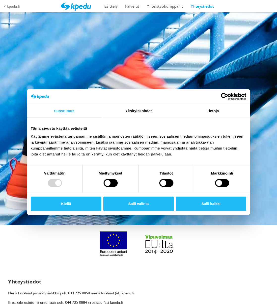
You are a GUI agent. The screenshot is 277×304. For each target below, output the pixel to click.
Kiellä (66, 204)
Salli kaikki (211, 204)
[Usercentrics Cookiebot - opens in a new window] (224, 96)
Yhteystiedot (202, 6)
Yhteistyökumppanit (165, 6)
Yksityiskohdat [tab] (138, 111)
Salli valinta (138, 204)
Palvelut (132, 6)
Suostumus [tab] (64, 111)
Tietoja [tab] (213, 111)
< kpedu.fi (12, 6)
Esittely (111, 6)
